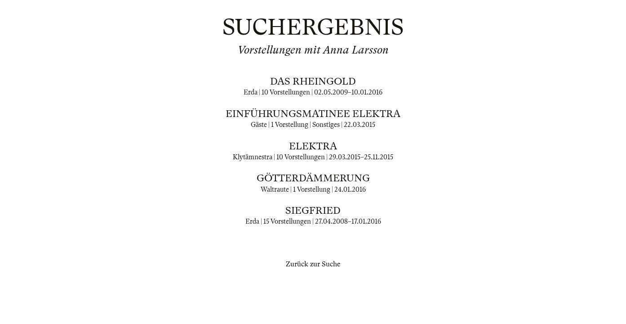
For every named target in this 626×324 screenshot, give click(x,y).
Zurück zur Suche (313, 264)
